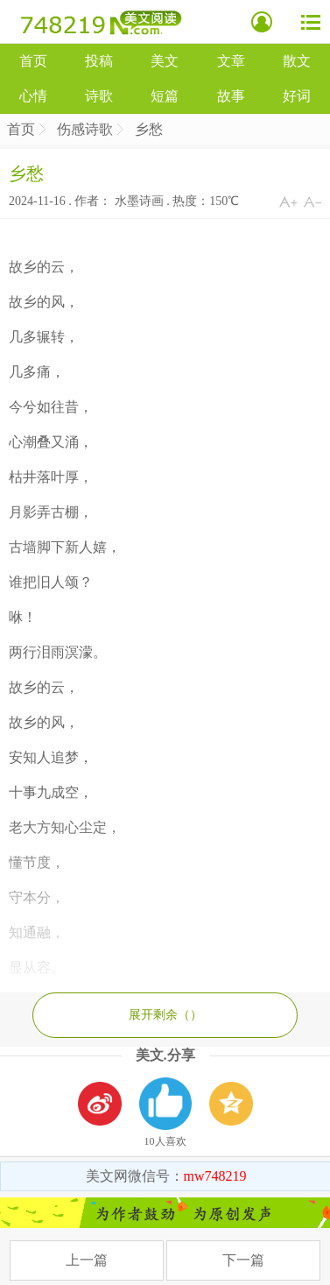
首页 (33, 60)
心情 (33, 95)
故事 (231, 95)
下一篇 (243, 1260)
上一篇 (87, 1260)
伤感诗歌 (85, 129)
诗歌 (99, 95)
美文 (165, 60)
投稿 (99, 60)
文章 (231, 60)
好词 (297, 95)
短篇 (165, 95)
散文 (297, 60)
